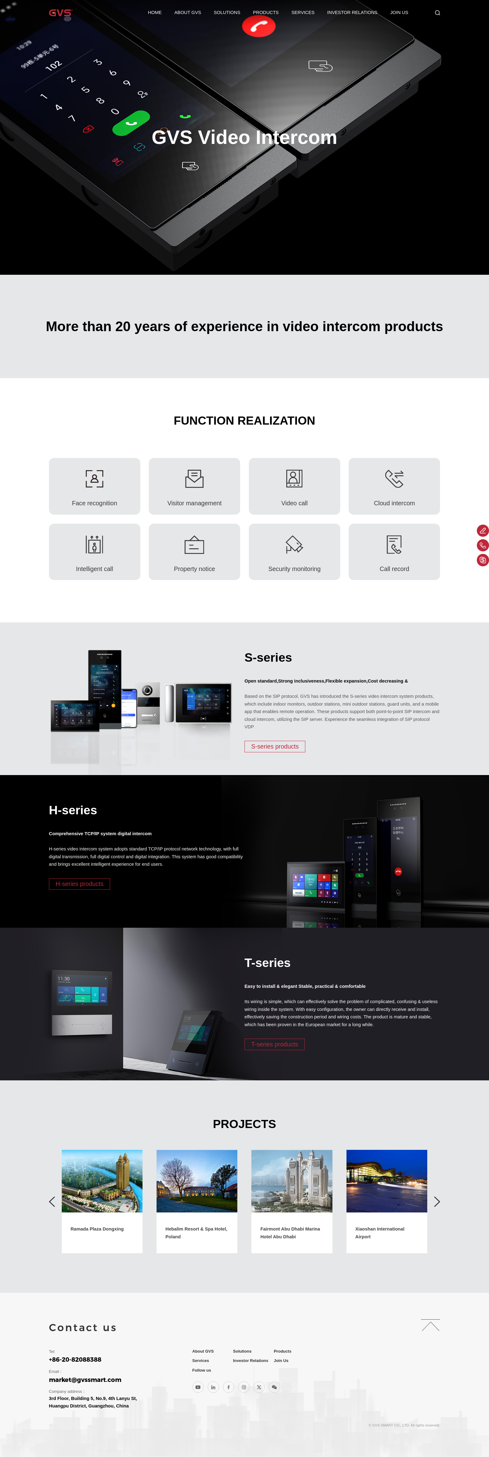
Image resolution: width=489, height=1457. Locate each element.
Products (265, 12)
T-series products (274, 1044)
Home (155, 12)
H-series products (80, 883)
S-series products (274, 746)
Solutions (227, 12)
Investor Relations (352, 12)
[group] (102, 1201)
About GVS (187, 12)
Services (302, 12)
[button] (52, 1202)
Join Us (399, 12)
